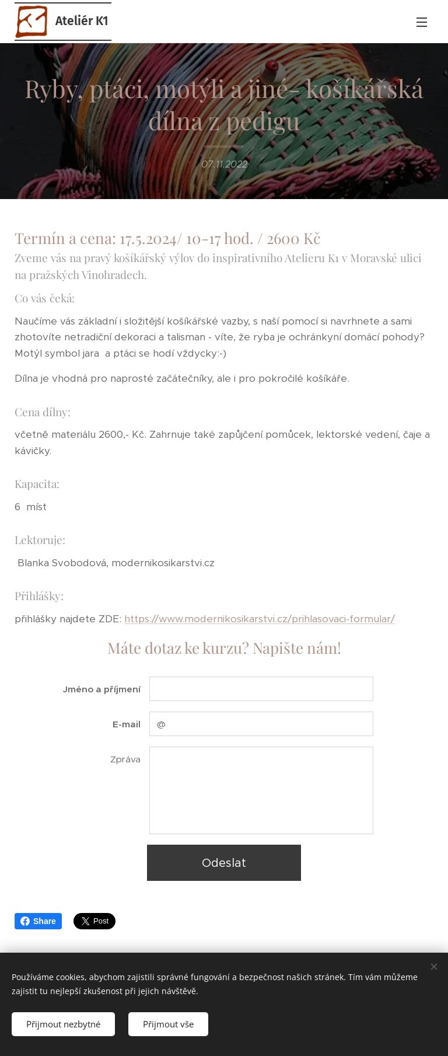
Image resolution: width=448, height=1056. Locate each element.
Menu (421, 22)
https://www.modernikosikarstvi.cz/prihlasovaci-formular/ (259, 618)
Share (38, 921)
